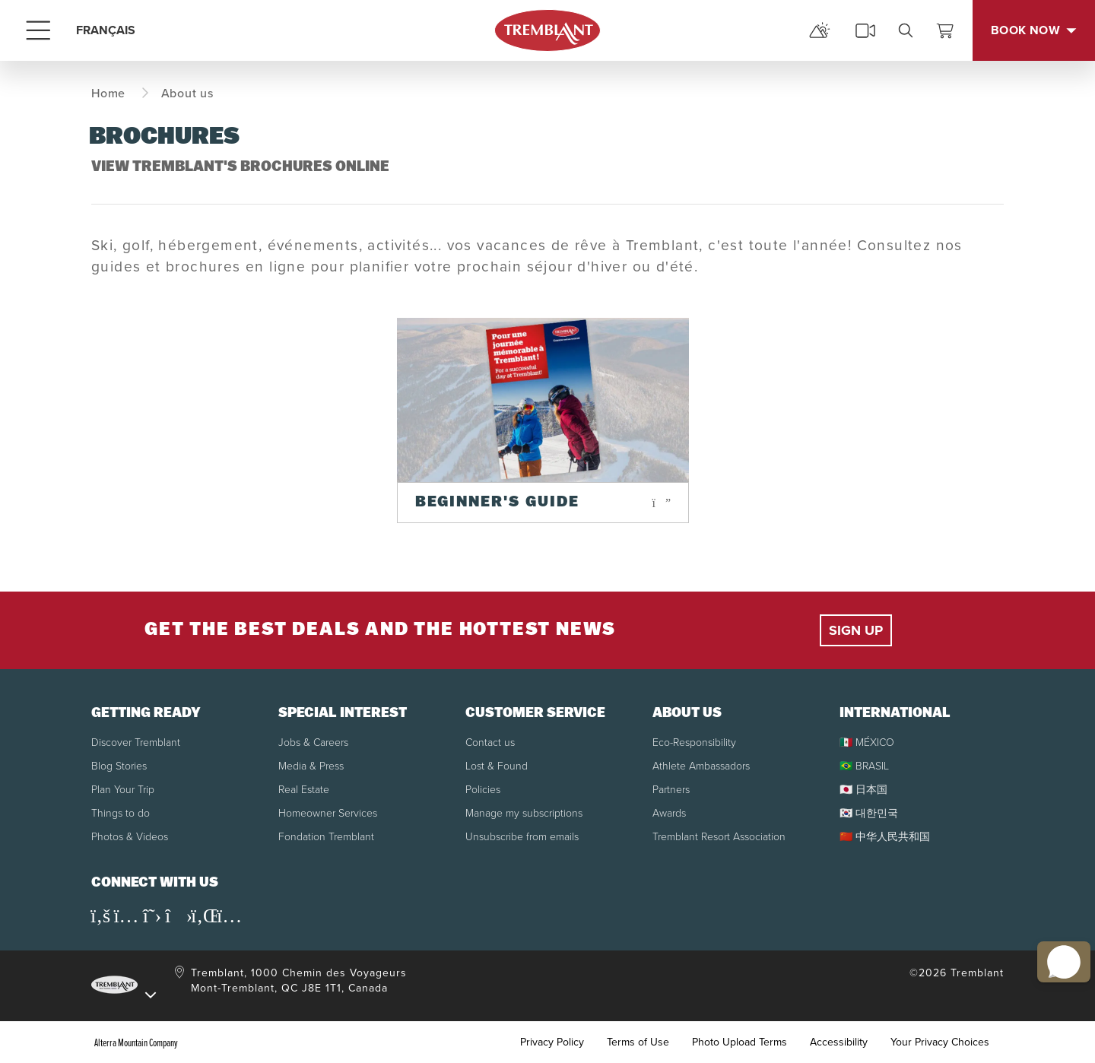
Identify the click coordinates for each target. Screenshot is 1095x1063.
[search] (906, 30)
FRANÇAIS (105, 30)
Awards (669, 813)
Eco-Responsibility (694, 742)
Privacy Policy (552, 1042)
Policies (482, 790)
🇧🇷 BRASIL (864, 766)
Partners (671, 790)
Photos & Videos (129, 837)
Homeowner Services (327, 813)
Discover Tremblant (135, 742)
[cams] (865, 30)
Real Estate (303, 790)
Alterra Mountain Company (136, 1042)
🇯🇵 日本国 (863, 790)
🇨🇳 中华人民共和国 (885, 837)
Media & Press (311, 766)
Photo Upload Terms (739, 1042)
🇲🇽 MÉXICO (867, 742)
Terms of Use (638, 1042)
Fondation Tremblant (326, 837)
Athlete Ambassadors (701, 766)
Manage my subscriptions (523, 813)
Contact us (490, 742)
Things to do (120, 813)
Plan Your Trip (122, 790)
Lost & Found (496, 766)
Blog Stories (119, 766)
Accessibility (839, 1042)
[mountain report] (819, 30)
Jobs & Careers (313, 742)
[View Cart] (945, 30)
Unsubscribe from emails (522, 837)
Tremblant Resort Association (719, 837)
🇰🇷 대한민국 (869, 813)
